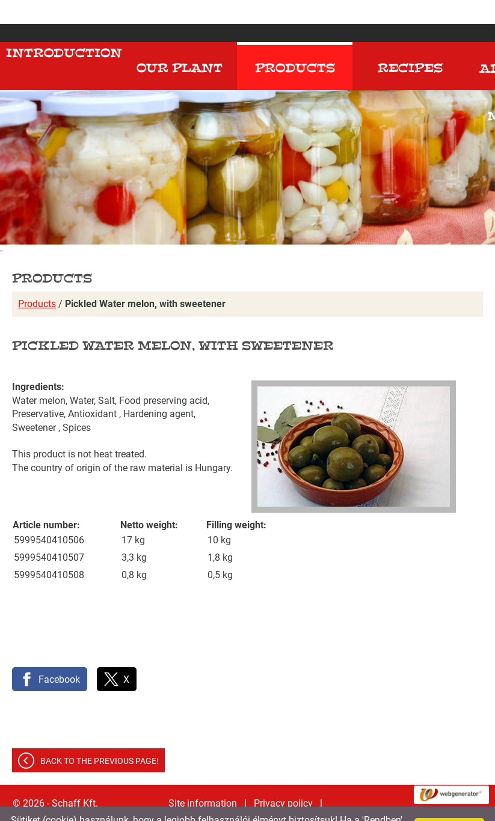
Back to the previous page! (99, 737)
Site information (202, 779)
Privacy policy (283, 779)
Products (37, 279)
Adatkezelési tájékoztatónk (326, 807)
